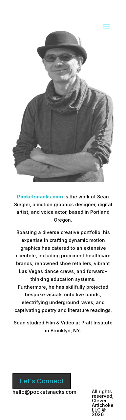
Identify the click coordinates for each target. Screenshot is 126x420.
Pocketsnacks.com (40, 196)
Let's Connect (42, 381)
